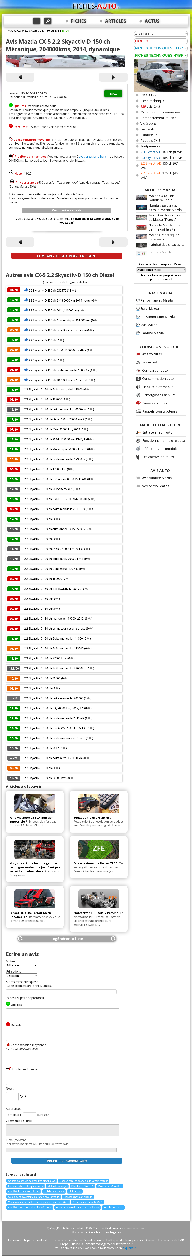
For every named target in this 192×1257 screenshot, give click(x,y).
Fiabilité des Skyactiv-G (166, 244)
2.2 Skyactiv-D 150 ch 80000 (42, 678)
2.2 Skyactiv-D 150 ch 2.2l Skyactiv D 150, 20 (52, 589)
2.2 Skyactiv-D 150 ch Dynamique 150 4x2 (51, 569)
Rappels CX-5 (150, 140)
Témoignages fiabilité (159, 395)
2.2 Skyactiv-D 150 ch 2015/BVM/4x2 (48, 489)
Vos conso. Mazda (155, 486)
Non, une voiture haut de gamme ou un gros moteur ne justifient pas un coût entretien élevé (34, 867)
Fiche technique (152, 101)
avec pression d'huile (93, 157)
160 (161, 152)
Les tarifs (147, 129)
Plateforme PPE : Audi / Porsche (95, 913)
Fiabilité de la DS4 (54, 1191)
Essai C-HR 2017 (113, 1207)
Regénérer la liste (66, 938)
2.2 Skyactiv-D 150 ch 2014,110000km (53, 310)
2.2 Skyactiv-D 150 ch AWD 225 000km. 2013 (53, 549)
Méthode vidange (57, 1186)
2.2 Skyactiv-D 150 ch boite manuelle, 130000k (58, 370)
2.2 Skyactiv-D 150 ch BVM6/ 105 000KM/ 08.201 (55, 499)
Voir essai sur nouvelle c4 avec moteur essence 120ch (38, 1202)
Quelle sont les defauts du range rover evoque (33, 1196)
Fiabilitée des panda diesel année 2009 (30, 1207)
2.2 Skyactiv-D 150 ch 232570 (47, 290)
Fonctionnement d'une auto (163, 440)
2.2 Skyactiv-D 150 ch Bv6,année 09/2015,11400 (55, 479)
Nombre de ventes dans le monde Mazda (165, 207)
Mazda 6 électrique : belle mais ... (163, 237)
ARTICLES (115, 21)
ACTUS (152, 21)
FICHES (78, 21)
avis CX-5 (150, 106)
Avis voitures (152, 354)
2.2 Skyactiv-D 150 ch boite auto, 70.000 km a (53, 559)
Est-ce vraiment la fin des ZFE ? (95, 863)
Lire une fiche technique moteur (25, 1186)
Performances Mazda (156, 300)
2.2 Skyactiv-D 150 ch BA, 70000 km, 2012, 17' (54, 708)
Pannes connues (154, 403)
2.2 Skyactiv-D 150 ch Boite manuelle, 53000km (55, 668)
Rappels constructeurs (159, 411)
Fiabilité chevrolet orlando (78, 1196)
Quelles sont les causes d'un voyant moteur (84, 1180)
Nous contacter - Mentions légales (96, 1232)
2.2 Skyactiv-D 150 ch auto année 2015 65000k (54, 529)
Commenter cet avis (66, 210)
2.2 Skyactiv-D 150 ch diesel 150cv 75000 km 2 (54, 419)
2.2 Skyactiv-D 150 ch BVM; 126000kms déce (57, 350)
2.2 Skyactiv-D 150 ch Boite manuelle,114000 (53, 638)
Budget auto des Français (91, 818)
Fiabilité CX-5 (150, 135)
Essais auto (150, 362)
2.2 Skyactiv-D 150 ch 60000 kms (45, 778)
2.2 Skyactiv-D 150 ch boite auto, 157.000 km (53, 758)
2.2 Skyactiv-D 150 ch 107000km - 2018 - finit (57, 380)
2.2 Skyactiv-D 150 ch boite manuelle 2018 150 (54, 509)
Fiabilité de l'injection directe (23, 1191)
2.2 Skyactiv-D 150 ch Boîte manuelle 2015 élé (54, 718)
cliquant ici (129, 1248)
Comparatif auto (155, 370)
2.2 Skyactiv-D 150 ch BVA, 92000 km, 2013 (52, 429)
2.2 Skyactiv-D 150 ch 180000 (43, 579)
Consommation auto (158, 378)
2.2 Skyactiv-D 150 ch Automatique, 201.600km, (59, 320)
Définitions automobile (160, 449)
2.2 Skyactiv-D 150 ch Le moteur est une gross (54, 628)
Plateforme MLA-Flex (109, 1186)
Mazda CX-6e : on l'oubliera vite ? (161, 198)
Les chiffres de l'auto (158, 457)
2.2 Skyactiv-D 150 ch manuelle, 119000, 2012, (54, 618)
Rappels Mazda (160, 252)
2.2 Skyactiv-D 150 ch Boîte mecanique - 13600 (54, 738)
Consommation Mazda (157, 317)
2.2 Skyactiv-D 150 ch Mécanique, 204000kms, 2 (55, 449)
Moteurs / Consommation (160, 112)
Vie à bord (148, 123)
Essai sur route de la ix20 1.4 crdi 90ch (77, 1207)
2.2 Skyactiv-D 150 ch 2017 (41, 748)
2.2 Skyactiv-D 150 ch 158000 (43, 399)
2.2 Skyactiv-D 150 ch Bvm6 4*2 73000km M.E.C (55, 728)
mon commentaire (67, 1160)
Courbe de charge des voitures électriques (31, 1180)
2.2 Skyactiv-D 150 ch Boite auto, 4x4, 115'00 (53, 389)
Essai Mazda (149, 308)
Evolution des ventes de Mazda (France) (164, 217)
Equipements (150, 146)
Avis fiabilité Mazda (157, 478)
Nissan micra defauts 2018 (87, 1202)
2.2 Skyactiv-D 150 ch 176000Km (45, 469)
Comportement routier (158, 118)
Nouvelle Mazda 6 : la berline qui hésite (164, 227)
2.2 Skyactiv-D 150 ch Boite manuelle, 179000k (54, 459)
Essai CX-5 (148, 95)
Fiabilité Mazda (152, 333)
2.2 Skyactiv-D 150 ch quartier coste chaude (57, 330)
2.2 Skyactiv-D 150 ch (42, 340)
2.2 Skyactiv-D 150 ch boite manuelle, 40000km (55, 409)
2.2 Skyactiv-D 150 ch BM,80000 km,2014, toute (59, 300)
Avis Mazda (148, 325)
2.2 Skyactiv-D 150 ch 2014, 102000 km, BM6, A (55, 439)
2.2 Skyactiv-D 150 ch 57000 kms (45, 658)
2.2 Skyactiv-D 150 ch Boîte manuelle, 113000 (54, 648)
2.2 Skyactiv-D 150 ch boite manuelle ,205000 (54, 698)
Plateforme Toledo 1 (82, 1186)
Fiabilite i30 (75, 1191)
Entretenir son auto (157, 432)
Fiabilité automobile (157, 387)
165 (161, 157)
